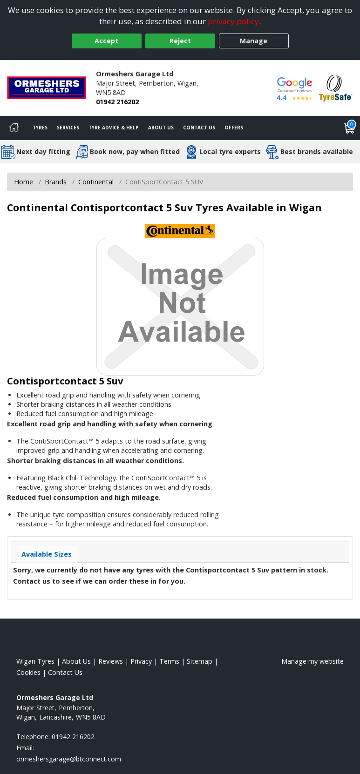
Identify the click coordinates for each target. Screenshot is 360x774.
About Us (161, 127)
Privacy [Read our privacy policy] (141, 661)
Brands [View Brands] (56, 181)
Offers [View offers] (233, 127)
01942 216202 (117, 101)
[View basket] (350, 128)
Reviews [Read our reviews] (110, 661)
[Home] (14, 128)
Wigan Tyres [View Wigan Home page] (35, 661)
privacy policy (233, 21)
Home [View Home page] (23, 181)
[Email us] (68, 758)
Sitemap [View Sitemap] (199, 661)
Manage (253, 40)
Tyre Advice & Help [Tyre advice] (113, 127)
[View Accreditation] (336, 87)
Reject (180, 40)
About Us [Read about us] (76, 661)
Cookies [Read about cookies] (28, 672)
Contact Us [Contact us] (199, 127)
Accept (106, 40)
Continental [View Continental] (96, 181)
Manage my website (312, 661)
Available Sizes (46, 554)
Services (68, 127)
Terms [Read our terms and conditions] (169, 661)
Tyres (40, 127)
